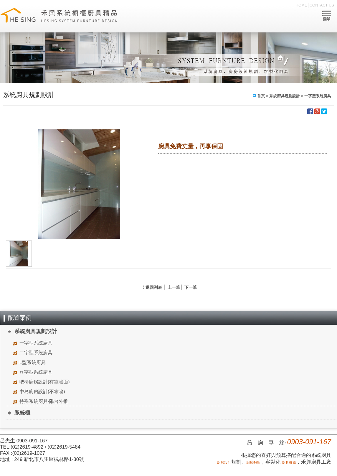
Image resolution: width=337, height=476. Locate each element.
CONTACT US (322, 5)
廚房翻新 (253, 462)
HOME (301, 5)
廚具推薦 (289, 462)
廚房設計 (224, 462)
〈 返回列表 (151, 287)
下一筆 (190, 287)
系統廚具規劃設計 (284, 96)
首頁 (261, 96)
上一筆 (174, 287)
